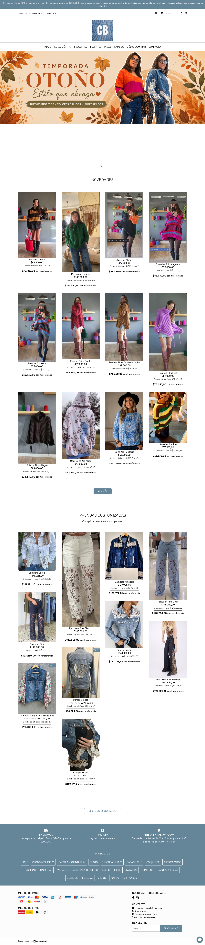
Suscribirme (171, 928)
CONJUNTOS (152, 862)
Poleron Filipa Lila (168, 373)
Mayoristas (52, 13)
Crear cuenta (24, 13)
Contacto (155, 47)
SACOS (106, 870)
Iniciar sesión (38, 13)
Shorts (102, 878)
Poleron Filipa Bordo (80, 361)
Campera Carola (37, 572)
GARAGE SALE (134, 862)
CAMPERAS (46, 870)
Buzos (117, 870)
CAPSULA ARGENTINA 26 (72, 862)
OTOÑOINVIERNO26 (43, 862)
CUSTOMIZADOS (172, 862)
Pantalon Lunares (80, 274)
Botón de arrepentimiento (144, 917)
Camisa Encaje (124, 650)
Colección (62, 47)
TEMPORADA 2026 (112, 862)
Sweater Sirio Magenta (168, 264)
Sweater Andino (168, 444)
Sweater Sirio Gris (37, 363)
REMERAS (31, 870)
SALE (25, 862)
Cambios (119, 47)
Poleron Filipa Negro (36, 465)
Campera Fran (80, 772)
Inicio (47, 47)
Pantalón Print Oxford (168, 679)
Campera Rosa (80, 700)
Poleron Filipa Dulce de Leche (124, 362)
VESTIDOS (72, 878)
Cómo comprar (136, 47)
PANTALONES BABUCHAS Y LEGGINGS (77, 870)
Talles (107, 47)
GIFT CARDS (130, 878)
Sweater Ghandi (37, 259)
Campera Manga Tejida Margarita (37, 715)
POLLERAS (87, 878)
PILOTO (94, 862)
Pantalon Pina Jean (168, 601)
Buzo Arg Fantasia (124, 452)
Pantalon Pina (37, 644)
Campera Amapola (124, 582)
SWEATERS (131, 870)
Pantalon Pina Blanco (80, 628)
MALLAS (115, 878)
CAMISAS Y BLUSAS (168, 870)
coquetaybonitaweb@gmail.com (147, 908)
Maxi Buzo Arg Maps (80, 461)
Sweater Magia (124, 260)
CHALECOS (147, 870)
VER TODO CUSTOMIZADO (103, 811)
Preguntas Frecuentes (87, 47)
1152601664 (139, 911)
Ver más (102, 491)
